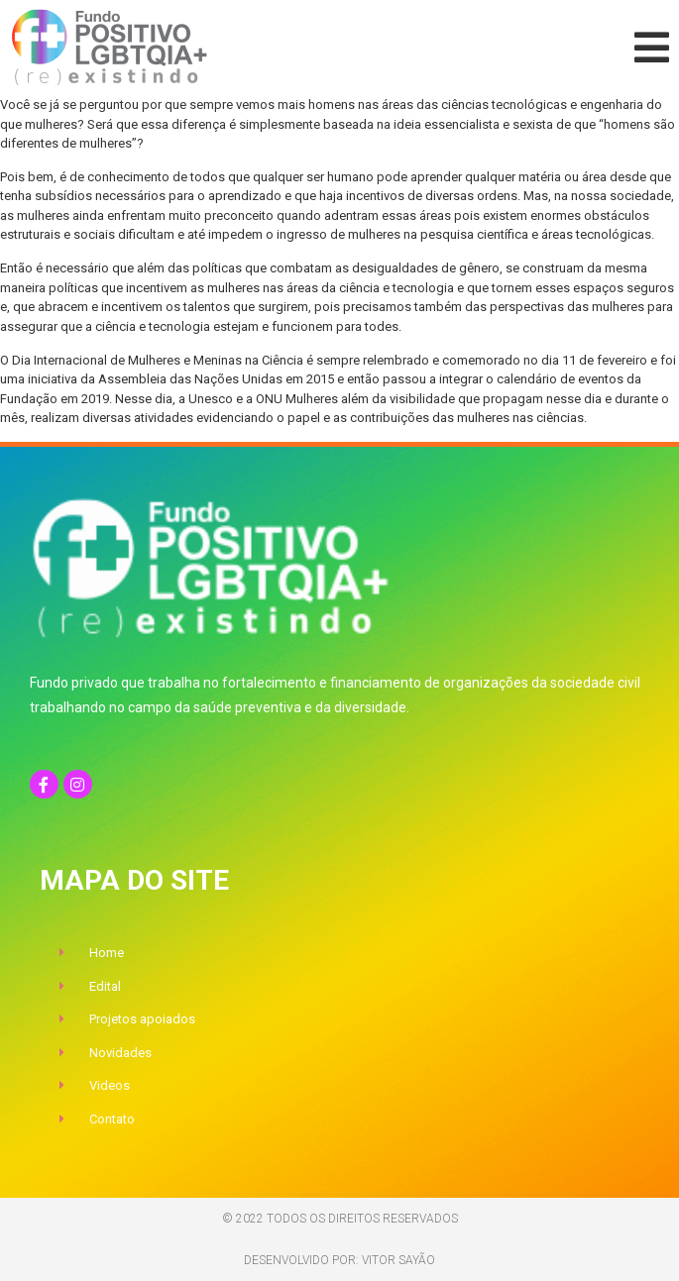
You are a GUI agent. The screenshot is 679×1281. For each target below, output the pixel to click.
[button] (651, 47)
